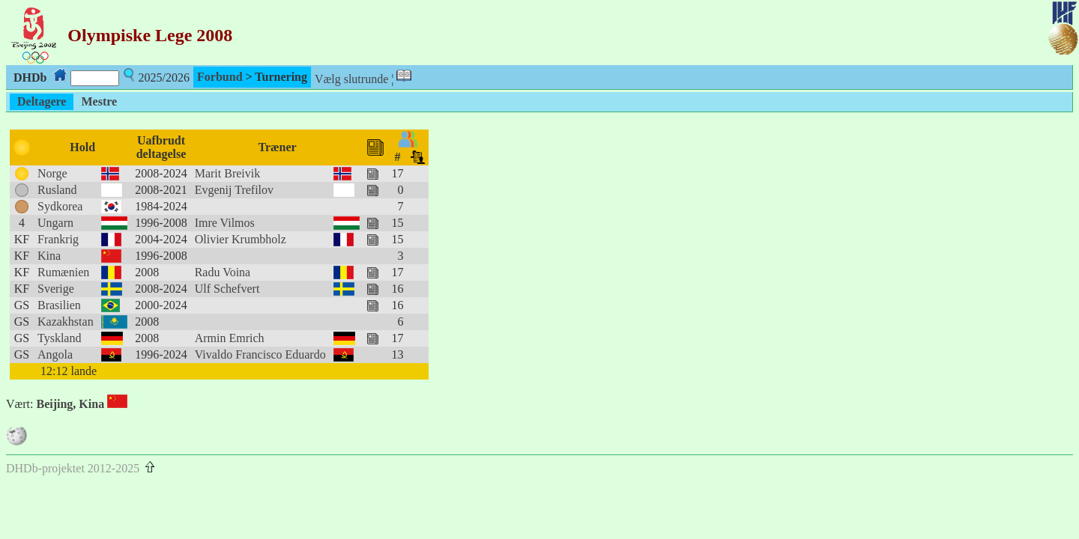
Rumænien (63, 272)
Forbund (219, 76)
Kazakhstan (65, 321)
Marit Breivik (228, 173)
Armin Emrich (230, 338)
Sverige (55, 288)
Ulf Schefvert (227, 288)
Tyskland (59, 338)
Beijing (54, 404)
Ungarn (55, 222)
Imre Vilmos (225, 222)
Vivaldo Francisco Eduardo (260, 354)
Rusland (56, 189)
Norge (52, 173)
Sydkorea (59, 206)
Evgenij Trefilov (234, 189)
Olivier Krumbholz (240, 239)
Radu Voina (223, 272)
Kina (49, 255)
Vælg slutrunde (351, 79)
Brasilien (59, 305)
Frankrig (58, 239)
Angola (55, 354)
